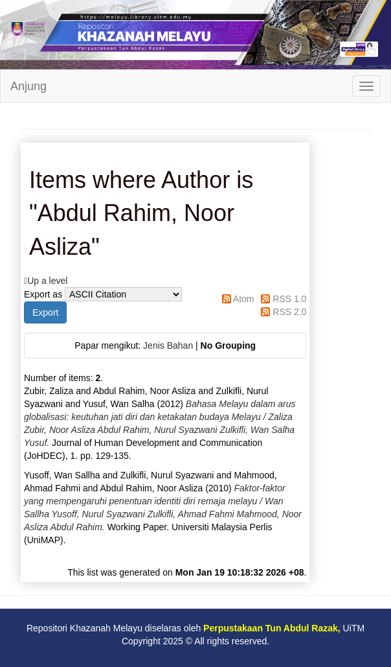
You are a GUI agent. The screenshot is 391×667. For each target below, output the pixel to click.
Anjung (28, 86)
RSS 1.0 (289, 299)
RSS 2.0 (289, 312)
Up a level (47, 280)
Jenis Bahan (168, 345)
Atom (243, 299)
